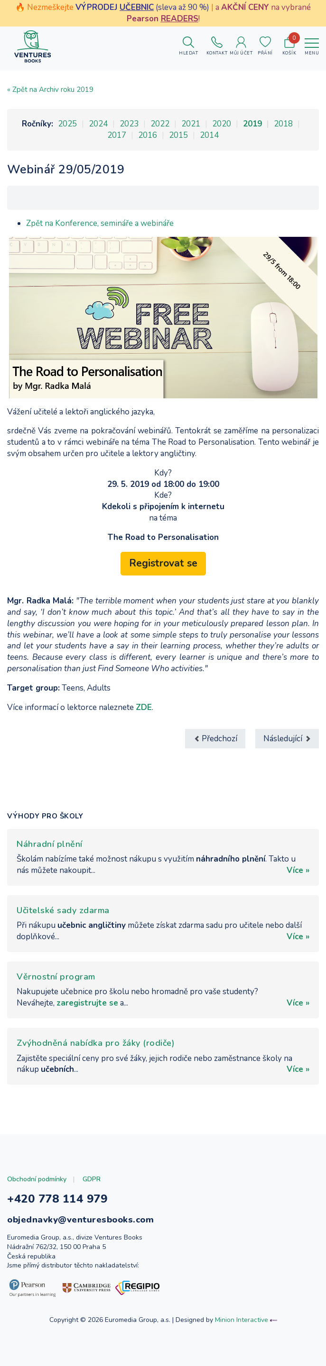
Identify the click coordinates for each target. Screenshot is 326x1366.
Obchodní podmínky (36, 1179)
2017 (116, 135)
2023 (129, 123)
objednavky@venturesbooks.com (80, 1219)
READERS (179, 18)
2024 (98, 123)
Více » (298, 870)
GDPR (92, 1179)
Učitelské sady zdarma (63, 910)
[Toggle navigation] (312, 46)
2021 (190, 123)
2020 (221, 123)
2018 (283, 123)
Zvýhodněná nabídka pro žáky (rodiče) (96, 1043)
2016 (147, 135)
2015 (178, 135)
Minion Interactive (241, 1319)
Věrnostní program (56, 976)
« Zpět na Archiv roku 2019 (50, 89)
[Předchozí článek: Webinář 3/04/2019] (215, 738)
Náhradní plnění (50, 844)
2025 (67, 123)
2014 (209, 135)
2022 (159, 123)
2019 (252, 123)
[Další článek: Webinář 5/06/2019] (287, 738)
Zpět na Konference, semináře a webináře (100, 223)
